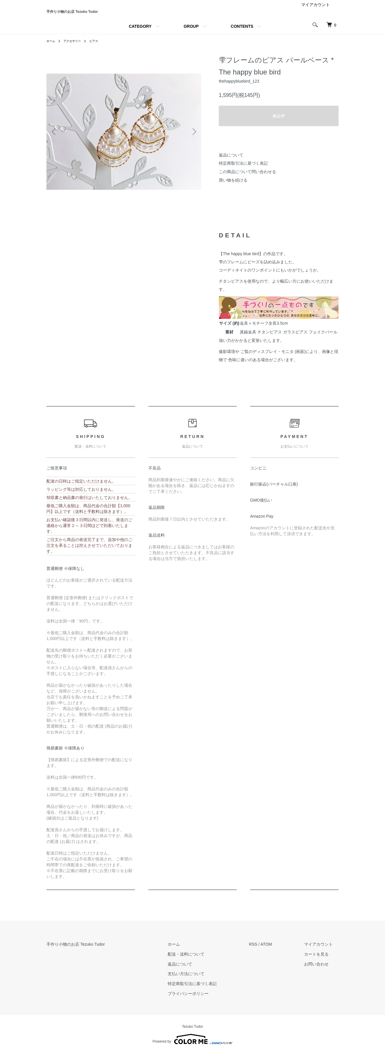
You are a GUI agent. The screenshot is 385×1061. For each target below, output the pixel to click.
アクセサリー (75, 49)
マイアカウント (315, 13)
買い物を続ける (233, 188)
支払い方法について (203, 982)
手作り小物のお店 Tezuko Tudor (106, 15)
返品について (231, 163)
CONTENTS (242, 34)
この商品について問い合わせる (247, 179)
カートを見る (322, 962)
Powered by (192, 1047)
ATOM (278, 952)
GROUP (191, 34)
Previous (55, 139)
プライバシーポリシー (205, 1001)
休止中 (279, 123)
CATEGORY (140, 34)
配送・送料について (203, 962)
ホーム (51, 49)
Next (192, 139)
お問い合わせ (322, 972)
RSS (265, 952)
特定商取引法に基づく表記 (243, 171)
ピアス (100, 49)
